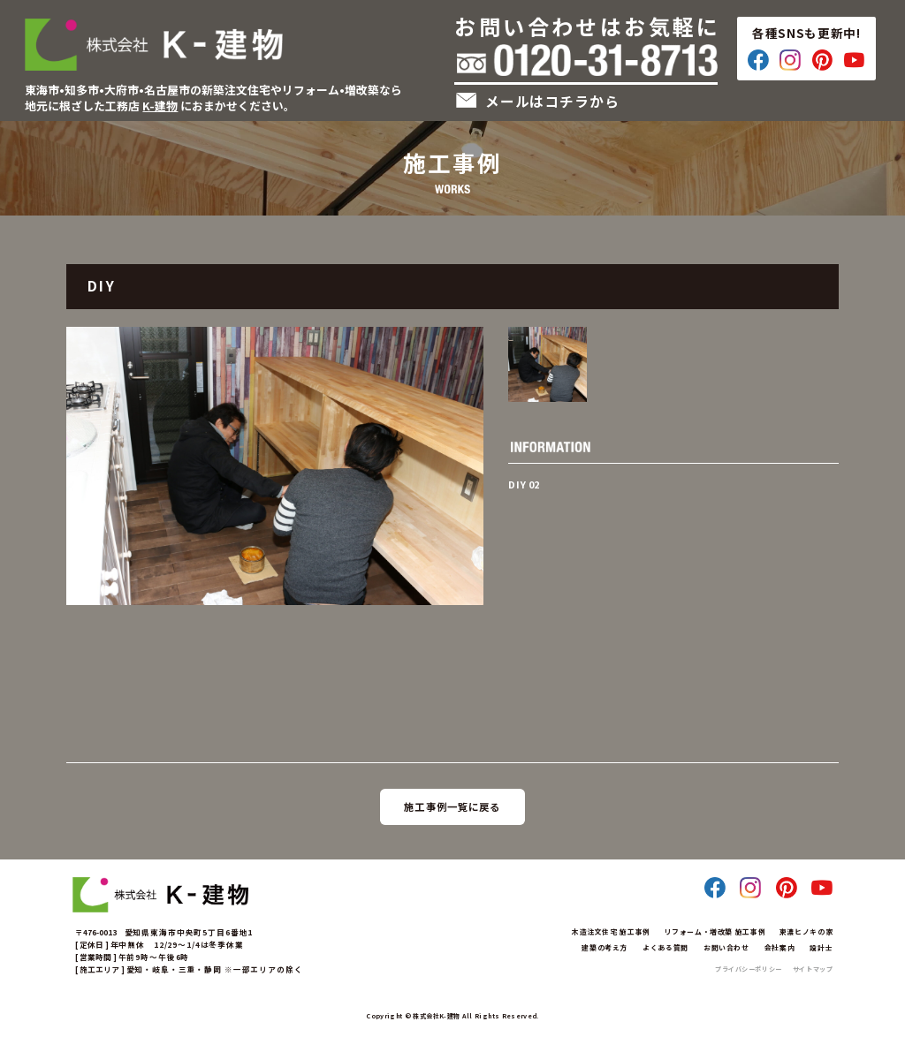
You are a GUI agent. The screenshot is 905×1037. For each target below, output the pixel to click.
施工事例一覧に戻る (452, 806)
